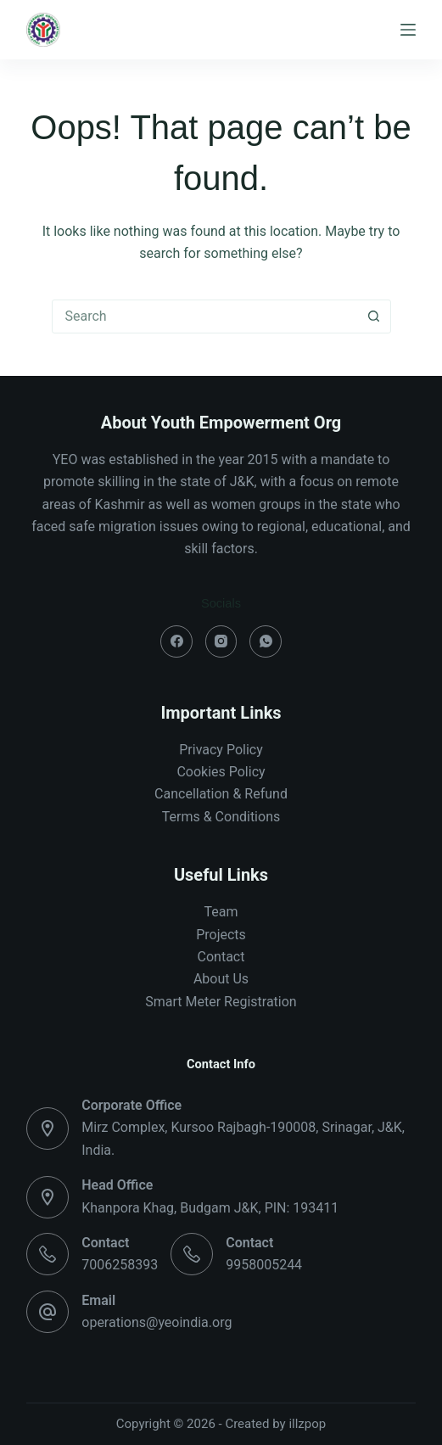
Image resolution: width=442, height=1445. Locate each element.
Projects (221, 935)
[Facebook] (176, 641)
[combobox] (205, 316)
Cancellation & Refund (221, 794)
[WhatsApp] (265, 641)
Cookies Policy (220, 772)
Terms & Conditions (221, 817)
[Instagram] (221, 641)
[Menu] (408, 29)
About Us (221, 979)
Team (221, 912)
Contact (221, 957)
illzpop (307, 1423)
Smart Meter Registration (220, 1002)
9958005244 (264, 1265)
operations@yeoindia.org (156, 1322)
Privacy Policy (221, 750)
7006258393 (119, 1265)
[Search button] (374, 316)
